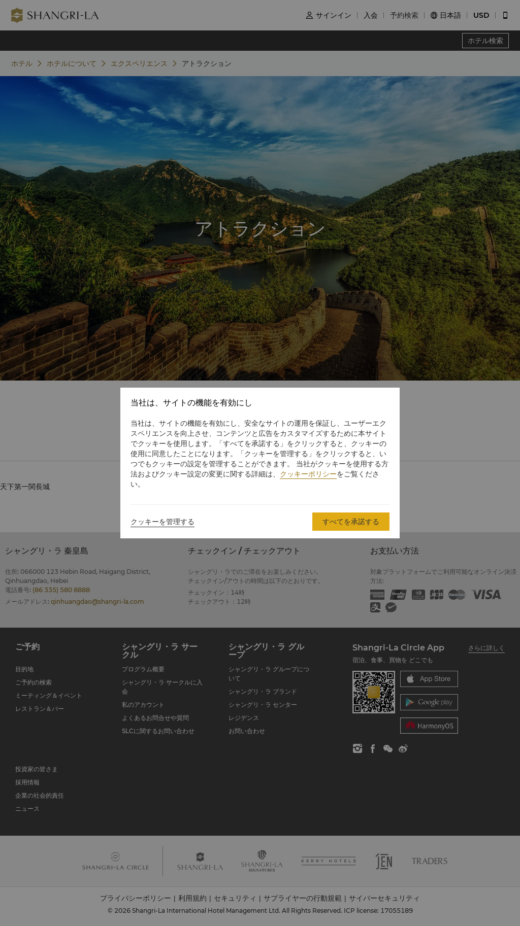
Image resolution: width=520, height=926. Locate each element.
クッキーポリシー (308, 473)
